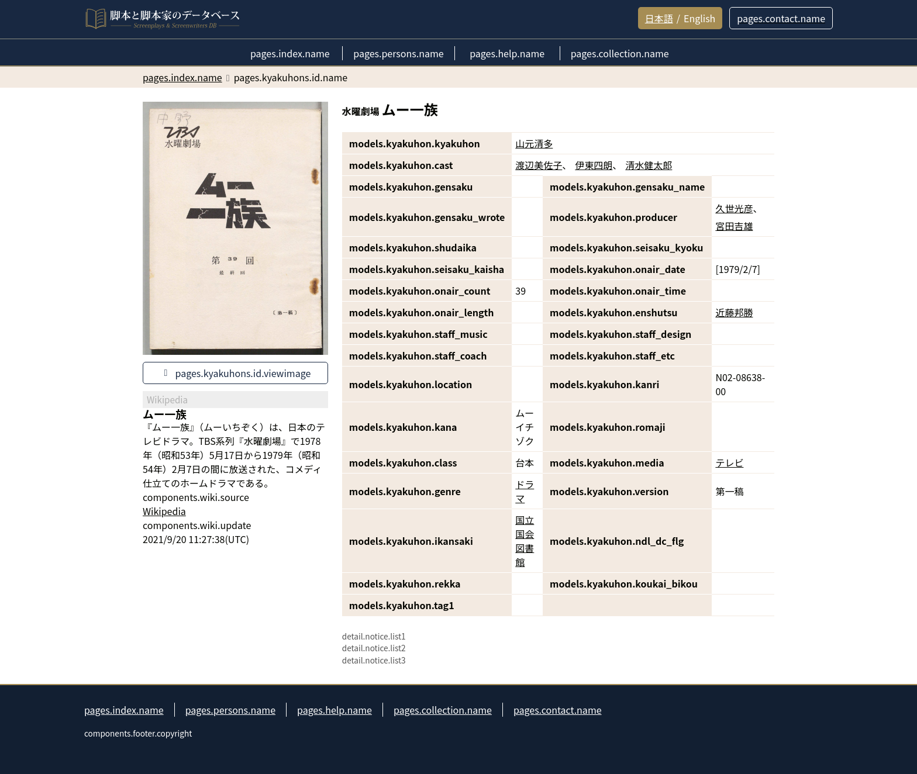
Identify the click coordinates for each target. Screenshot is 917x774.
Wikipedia (164, 511)
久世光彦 (734, 208)
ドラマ (524, 491)
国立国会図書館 (524, 541)
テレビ (729, 462)
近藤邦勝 (734, 312)
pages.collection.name (443, 710)
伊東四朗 (593, 165)
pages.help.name (334, 710)
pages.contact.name (557, 710)
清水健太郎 (648, 165)
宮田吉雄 (734, 226)
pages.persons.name (230, 710)
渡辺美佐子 (538, 165)
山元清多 (534, 143)
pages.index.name (124, 710)
